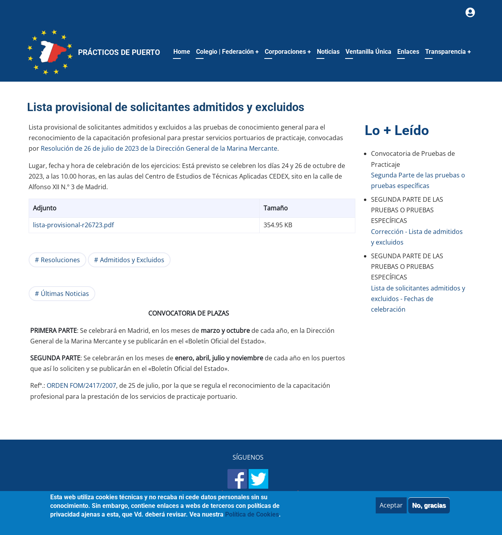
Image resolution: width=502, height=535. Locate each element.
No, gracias (429, 509)
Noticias (328, 51)
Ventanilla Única (368, 51)
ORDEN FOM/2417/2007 (81, 385)
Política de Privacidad (260, 494)
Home (181, 51)
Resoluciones (60, 260)
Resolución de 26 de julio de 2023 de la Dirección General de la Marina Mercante (159, 148)
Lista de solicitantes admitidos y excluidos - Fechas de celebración (418, 299)
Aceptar (391, 509)
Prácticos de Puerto (119, 52)
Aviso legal (201, 494)
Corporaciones (288, 51)
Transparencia (448, 51)
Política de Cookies (331, 494)
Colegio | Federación (227, 51)
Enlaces (408, 51)
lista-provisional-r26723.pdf (73, 225)
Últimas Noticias (65, 293)
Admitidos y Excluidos (132, 260)
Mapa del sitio (155, 494)
